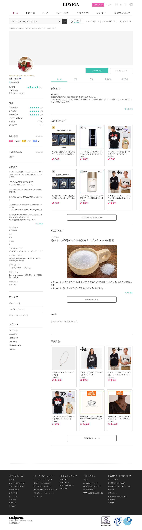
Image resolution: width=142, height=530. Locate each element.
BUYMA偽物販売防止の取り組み (93, 493)
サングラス (22, 251)
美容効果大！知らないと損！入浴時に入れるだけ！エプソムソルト (63, 198)
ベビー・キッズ (62, 13)
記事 (75, 79)
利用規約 (111, 489)
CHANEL (83, 156)
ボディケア (13, 251)
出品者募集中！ (98, 4)
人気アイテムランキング (16, 483)
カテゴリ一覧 (13, 496)
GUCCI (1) (12, 349)
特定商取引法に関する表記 (116, 483)
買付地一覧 (12, 503)
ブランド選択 (108, 21)
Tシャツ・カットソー (35, 251)
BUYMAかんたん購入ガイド (92, 486)
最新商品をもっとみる (92, 438)
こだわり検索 (124, 21)
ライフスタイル (82, 13)
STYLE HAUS (63, 489)
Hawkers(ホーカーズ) (16, 261)
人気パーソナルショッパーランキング (45, 489)
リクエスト (12, 506)
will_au (13, 78)
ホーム (59, 79)
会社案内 (111, 503)
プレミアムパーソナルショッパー (44, 493)
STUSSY (111, 156)
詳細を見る (39, 136)
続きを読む (129, 293)
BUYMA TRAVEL (64, 482)
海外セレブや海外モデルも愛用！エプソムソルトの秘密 (82, 240)
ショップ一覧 (38, 496)
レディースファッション (18, 315)
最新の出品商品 (14, 489)
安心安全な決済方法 (89, 489)
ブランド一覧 (13, 493)
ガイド (85, 480)
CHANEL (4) (13, 334)
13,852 (17, 141)
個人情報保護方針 (14, 523)
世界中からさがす (122, 13)
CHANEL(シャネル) (33, 258)
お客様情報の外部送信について (118, 496)
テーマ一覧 (12, 499)
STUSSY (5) (13, 330)
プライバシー (112, 493)
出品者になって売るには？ (42, 483)
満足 (11, 141)
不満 (34, 141)
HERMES (55, 377)
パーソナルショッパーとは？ (43, 480)
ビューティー (102, 13)
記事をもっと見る (91, 299)
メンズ (45, 13)
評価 (91, 79)
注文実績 (124, 79)
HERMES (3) (13, 338)
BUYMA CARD (63, 479)
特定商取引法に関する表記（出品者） (120, 486)
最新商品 (108, 79)
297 (29, 141)
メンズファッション (17, 309)
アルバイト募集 (113, 480)
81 (39, 141)
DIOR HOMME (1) (15, 345)
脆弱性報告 (111, 499)
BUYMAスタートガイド (90, 483)
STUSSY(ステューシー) (17, 258)
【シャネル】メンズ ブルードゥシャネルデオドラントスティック (91, 154)
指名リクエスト (121, 71)
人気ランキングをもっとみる (92, 217)
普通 (24, 141)
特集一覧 (12, 480)
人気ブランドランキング (16, 486)
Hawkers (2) (13, 342)
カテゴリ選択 (92, 21)
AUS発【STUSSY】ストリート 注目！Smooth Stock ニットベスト (119, 198)
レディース (30, 13)
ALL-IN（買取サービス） (66, 485)
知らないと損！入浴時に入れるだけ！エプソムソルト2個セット (63, 154)
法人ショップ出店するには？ (43, 486)
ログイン (109, 4)
